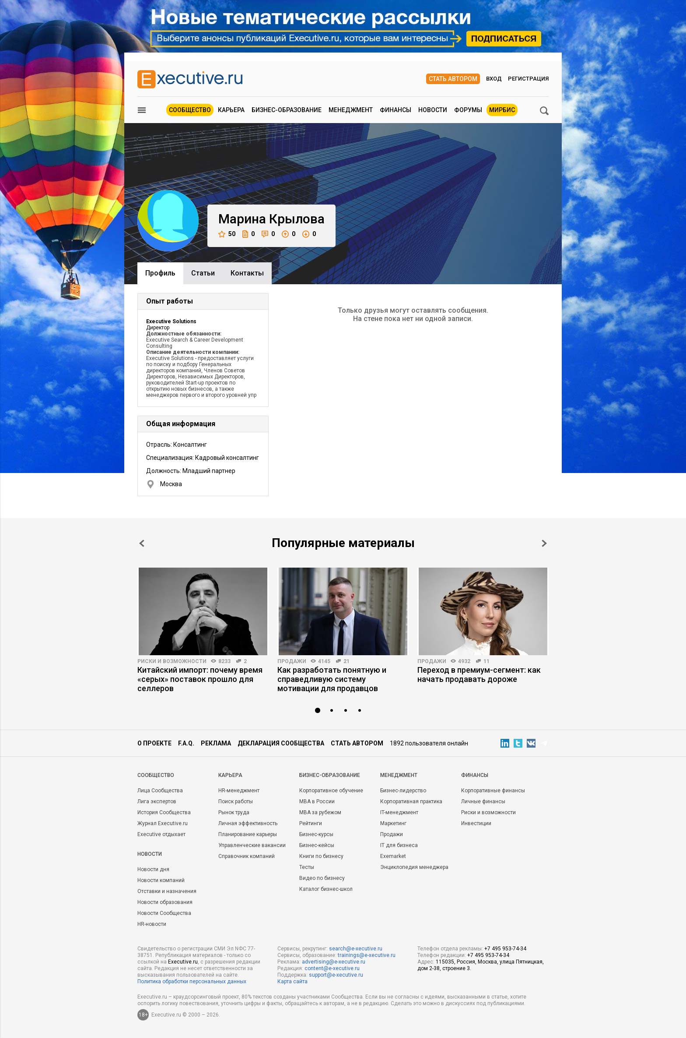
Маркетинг (393, 823)
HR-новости (151, 924)
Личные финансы (483, 801)
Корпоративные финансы (493, 790)
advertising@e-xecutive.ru (333, 962)
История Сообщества (164, 812)
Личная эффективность (247, 823)
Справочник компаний (246, 856)
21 (346, 661)
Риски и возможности (171, 661)
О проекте (154, 743)
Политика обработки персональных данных (191, 981)
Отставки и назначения (166, 891)
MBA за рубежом (320, 812)
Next (544, 543)
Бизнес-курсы (316, 834)
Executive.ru (183, 962)
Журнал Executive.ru (162, 823)
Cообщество (155, 775)
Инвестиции (476, 823)
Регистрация (528, 78)
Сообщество (190, 109)
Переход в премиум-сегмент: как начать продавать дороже (479, 674)
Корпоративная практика (411, 801)
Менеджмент (351, 109)
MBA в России (317, 801)
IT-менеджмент (399, 812)
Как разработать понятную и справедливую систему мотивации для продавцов (331, 679)
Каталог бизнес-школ (326, 889)
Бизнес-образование (287, 109)
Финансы (395, 109)
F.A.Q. (186, 743)
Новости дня (153, 869)
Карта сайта (292, 981)
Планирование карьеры (247, 834)
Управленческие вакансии (252, 845)
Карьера (231, 109)
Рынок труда (233, 812)
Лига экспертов (156, 801)
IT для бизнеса (399, 845)
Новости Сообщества (164, 913)
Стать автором (453, 78)
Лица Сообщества (160, 790)
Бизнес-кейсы (316, 845)
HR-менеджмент (238, 790)
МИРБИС (502, 109)
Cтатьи (203, 273)
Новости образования (164, 902)
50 (226, 234)
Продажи (291, 661)
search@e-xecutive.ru (355, 949)
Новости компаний (161, 880)
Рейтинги (310, 823)
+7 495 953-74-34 (505, 949)
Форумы (468, 109)
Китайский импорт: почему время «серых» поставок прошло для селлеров (199, 679)
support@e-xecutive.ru (336, 975)
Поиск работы (235, 801)
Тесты (306, 867)
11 (486, 661)
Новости (432, 109)
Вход (494, 78)
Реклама (216, 743)
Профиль (160, 273)
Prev (141, 543)
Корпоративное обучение (331, 790)
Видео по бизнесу (322, 878)
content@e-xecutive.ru (332, 968)
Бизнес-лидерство (403, 790)
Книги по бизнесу (321, 856)
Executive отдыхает (161, 834)
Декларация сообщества (281, 743)
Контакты (247, 273)
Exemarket (393, 856)
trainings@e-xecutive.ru (367, 955)
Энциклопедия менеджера (414, 867)
